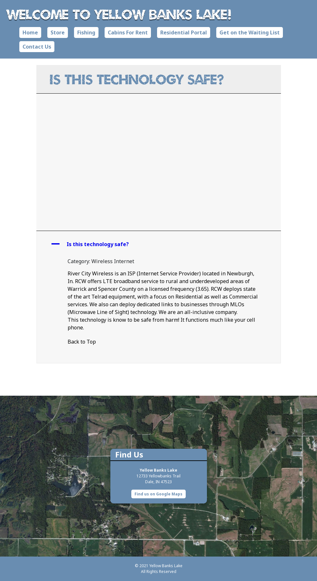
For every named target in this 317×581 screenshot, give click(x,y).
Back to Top (82, 341)
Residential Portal (183, 32)
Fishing (86, 32)
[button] (158, 244)
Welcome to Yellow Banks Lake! (119, 14)
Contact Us (37, 46)
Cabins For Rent (128, 32)
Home (30, 32)
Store (58, 32)
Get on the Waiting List (249, 32)
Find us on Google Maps (158, 494)
